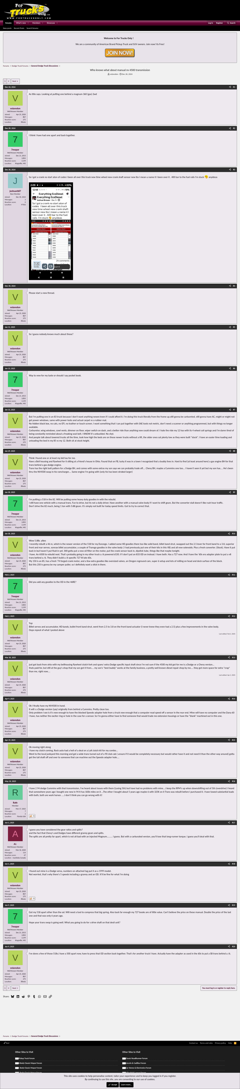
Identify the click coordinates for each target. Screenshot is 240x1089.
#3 (234, 169)
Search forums (32, 28)
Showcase (51, 23)
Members (36, 23)
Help (230, 1043)
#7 (234, 410)
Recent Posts (19, 28)
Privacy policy (220, 1043)
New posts (7, 28)
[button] (28, 23)
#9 (234, 492)
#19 (233, 905)
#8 (234, 451)
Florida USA (21, 816)
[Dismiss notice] (234, 35)
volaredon (114, 74)
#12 (233, 616)
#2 (234, 128)
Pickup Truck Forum (27, 1058)
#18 (233, 864)
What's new (21, 23)
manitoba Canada (19, 858)
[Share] (230, 87)
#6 (234, 368)
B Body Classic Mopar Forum (30, 1063)
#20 (233, 946)
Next (14, 81)
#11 (233, 575)
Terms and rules (206, 1043)
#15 (233, 740)
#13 (233, 657)
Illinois (23, 122)
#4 (234, 286)
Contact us (193, 1043)
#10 (233, 533)
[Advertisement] (120, 1007)
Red (6, 1043)
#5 (234, 327)
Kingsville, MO (20, 163)
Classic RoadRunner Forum (137, 1058)
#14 (233, 699)
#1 (234, 87)
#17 (233, 822)
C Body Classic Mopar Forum (30, 1068)
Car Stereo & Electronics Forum (138, 1068)
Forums (8, 23)
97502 (23, 205)
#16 (233, 781)
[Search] (231, 23)
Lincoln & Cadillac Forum (136, 1063)
